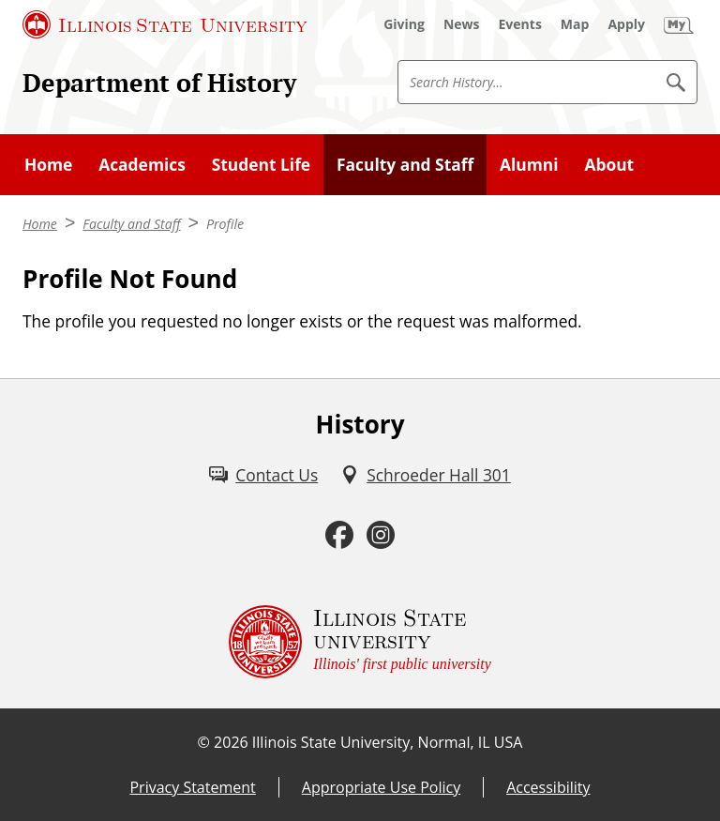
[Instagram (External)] (380, 534)
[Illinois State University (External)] (165, 24)
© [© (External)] (204, 742)
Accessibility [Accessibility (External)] (548, 787)
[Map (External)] (575, 24)
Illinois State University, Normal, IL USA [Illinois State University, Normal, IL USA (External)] (387, 742)
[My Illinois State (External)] (679, 24)
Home (48, 164)
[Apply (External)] (626, 24)
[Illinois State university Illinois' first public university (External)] (360, 641)
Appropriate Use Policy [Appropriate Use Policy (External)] (381, 787)
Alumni (529, 164)
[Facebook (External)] (339, 534)
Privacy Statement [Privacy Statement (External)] (192, 787)
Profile (225, 224)
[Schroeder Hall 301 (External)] (425, 475)
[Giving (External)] (404, 24)
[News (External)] (462, 24)
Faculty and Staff (405, 164)
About (609, 164)
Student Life (261, 164)
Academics (142, 164)
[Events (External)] (520, 24)
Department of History (159, 82)
